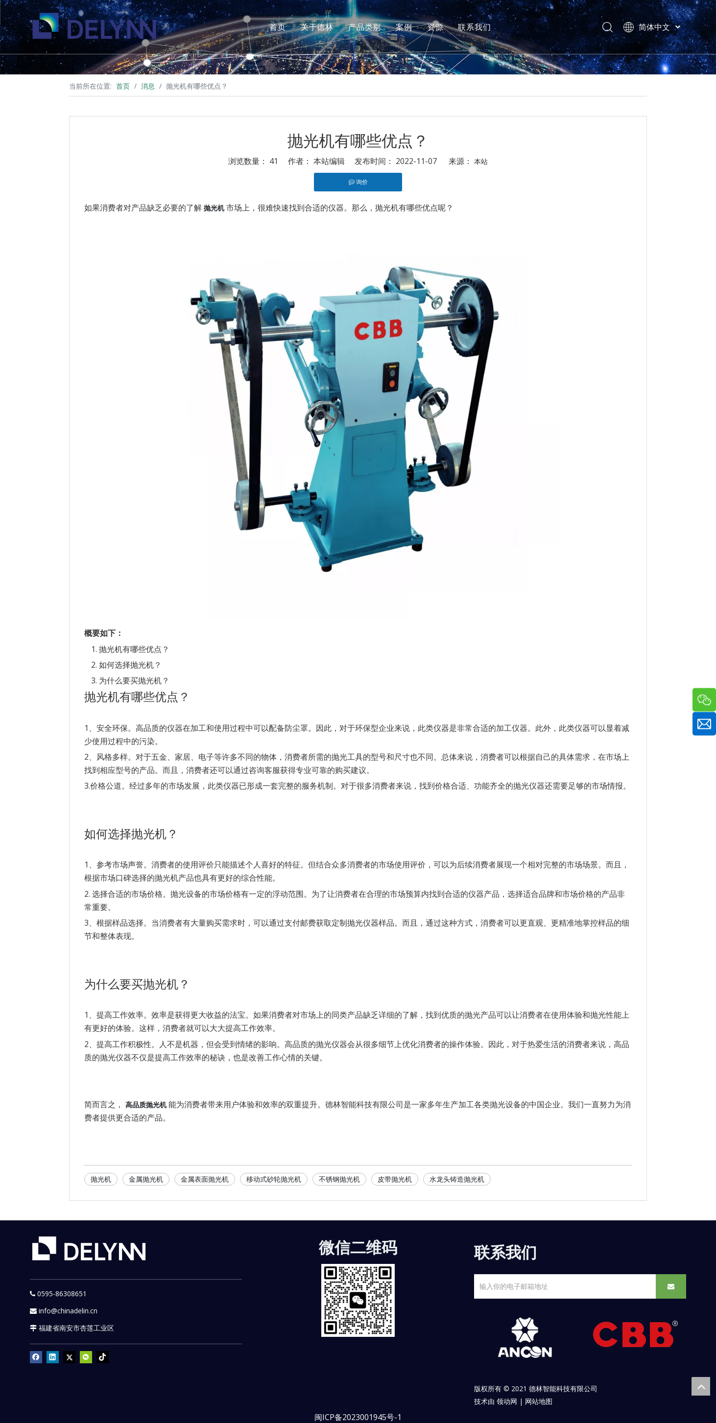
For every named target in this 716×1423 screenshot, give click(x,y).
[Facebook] (36, 1357)
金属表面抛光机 (205, 1179)
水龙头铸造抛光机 (457, 1179)
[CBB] (636, 1336)
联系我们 (474, 27)
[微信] (86, 1357)
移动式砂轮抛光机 (273, 1179)
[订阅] (671, 1286)
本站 (481, 161)
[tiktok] (102, 1357)
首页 (277, 27)
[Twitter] (69, 1357)
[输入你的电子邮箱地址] (563, 1286)
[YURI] (358, 1300)
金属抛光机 (146, 1179)
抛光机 (101, 1179)
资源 (435, 27)
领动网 (507, 1401)
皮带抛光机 (395, 1179)
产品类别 (364, 27)
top (701, 1386)
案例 (404, 27)
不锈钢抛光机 (339, 1179)
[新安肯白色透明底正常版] (525, 1338)
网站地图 (538, 1401)
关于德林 (317, 27)
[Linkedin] (53, 1357)
